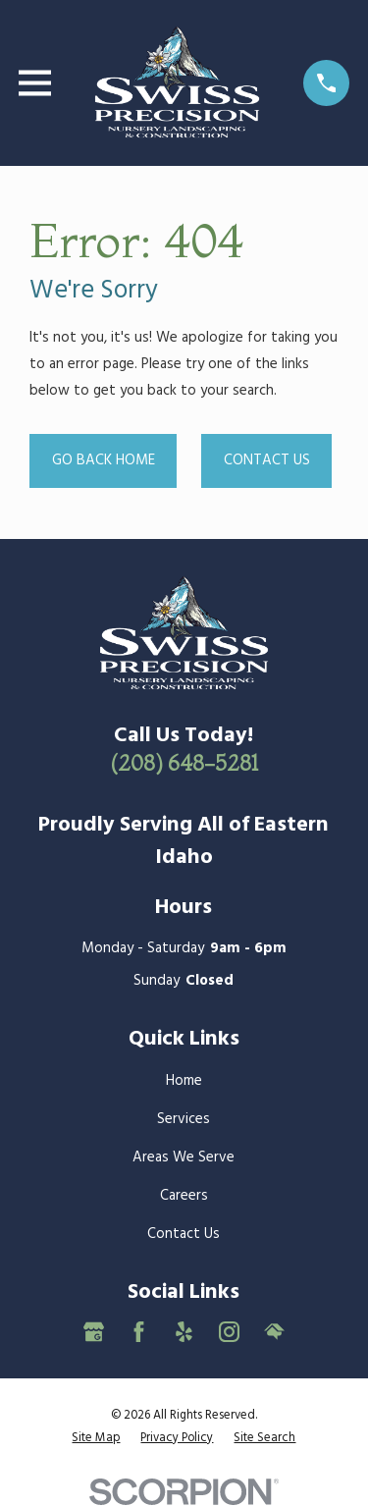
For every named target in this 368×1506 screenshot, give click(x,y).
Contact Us (267, 460)
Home (184, 1081)
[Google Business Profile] (93, 1331)
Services (183, 1119)
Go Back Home (103, 460)
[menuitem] (96, 1438)
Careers (184, 1196)
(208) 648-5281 (184, 763)
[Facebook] (139, 1331)
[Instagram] (229, 1331)
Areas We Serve (183, 1157)
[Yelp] (184, 1331)
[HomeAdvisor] (274, 1331)
